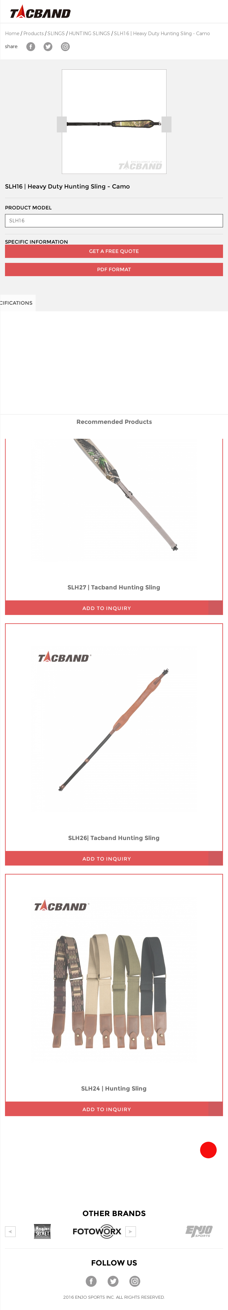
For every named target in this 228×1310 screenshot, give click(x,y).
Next (166, 124)
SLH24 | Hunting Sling (114, 1020)
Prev (62, 124)
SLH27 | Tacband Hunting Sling (113, 519)
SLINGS (56, 34)
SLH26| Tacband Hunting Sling (114, 769)
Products (33, 34)
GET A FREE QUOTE (114, 242)
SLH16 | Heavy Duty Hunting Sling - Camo (162, 34)
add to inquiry (106, 540)
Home (12, 34)
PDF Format (114, 260)
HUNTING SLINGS (89, 34)
